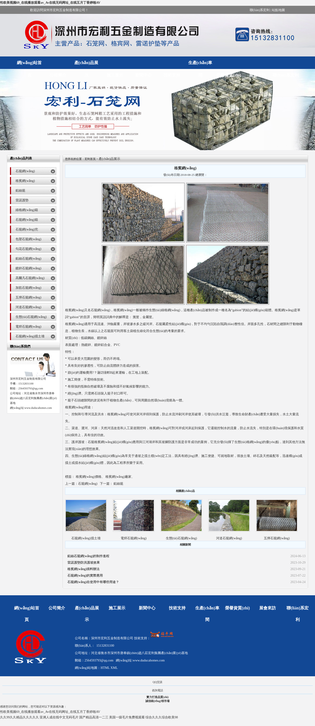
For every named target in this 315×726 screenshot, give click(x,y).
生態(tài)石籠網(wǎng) (31, 317)
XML (114, 668)
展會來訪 (257, 75)
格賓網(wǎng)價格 (88, 476)
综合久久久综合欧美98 (161, 717)
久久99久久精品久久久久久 (19, 717)
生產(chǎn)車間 (200, 64)
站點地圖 (278, 10)
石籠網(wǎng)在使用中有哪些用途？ (93, 582)
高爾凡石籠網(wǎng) (30, 278)
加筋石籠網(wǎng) (28, 287)
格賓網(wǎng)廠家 (118, 476)
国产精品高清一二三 (93, 717)
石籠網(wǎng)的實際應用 (85, 575)
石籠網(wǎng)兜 (27, 229)
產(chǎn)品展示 (86, 64)
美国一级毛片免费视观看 (127, 717)
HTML (105, 668)
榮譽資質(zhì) (228, 75)
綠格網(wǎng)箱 (27, 210)
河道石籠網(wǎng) (28, 307)
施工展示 (115, 75)
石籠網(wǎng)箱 (27, 219)
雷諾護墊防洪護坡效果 (83, 562)
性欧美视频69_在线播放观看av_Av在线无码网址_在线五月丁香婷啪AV (50, 2)
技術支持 (172, 75)
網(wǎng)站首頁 (29, 64)
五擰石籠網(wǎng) (28, 297)
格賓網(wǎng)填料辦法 (83, 569)
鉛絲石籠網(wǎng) (28, 258)
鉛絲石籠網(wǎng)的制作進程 (88, 556)
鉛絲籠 (20, 190)
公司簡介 (58, 75)
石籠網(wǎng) (25, 171)
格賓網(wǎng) (25, 181)
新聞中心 (143, 75)
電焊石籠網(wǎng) (28, 326)
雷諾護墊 (22, 200)
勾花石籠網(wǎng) (28, 249)
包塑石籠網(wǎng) (28, 239)
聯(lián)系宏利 (260, 10)
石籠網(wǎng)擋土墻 (30, 336)
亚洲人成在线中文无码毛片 (59, 717)
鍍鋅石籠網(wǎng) (28, 268)
